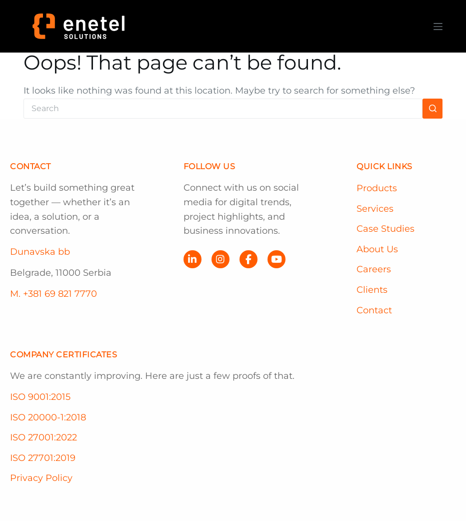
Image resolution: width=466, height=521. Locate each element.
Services (375, 208)
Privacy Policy (41, 477)
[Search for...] (223, 109)
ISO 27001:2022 (43, 437)
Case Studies (385, 228)
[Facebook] (249, 259)
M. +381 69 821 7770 (53, 293)
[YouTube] (277, 259)
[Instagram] (221, 259)
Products (376, 188)
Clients (372, 289)
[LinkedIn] (193, 259)
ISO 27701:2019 (43, 457)
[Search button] (432, 109)
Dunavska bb (40, 251)
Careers (373, 269)
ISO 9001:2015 (40, 396)
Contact (374, 310)
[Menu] (438, 26)
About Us (377, 249)
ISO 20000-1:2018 (48, 417)
